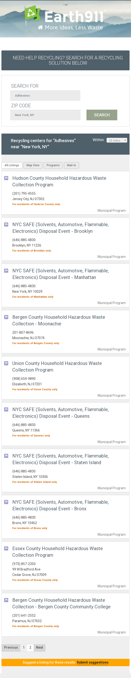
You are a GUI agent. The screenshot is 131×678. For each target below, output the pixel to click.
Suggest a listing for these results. (65, 662)
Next (39, 647)
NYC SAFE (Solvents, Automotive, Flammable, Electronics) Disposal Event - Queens (60, 413)
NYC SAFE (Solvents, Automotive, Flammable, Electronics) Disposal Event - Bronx (60, 505)
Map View (33, 165)
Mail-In (71, 165)
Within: (110, 140)
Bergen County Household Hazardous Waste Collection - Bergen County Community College (61, 603)
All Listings (12, 165)
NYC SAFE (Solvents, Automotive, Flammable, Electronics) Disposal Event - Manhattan (60, 274)
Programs (53, 165)
